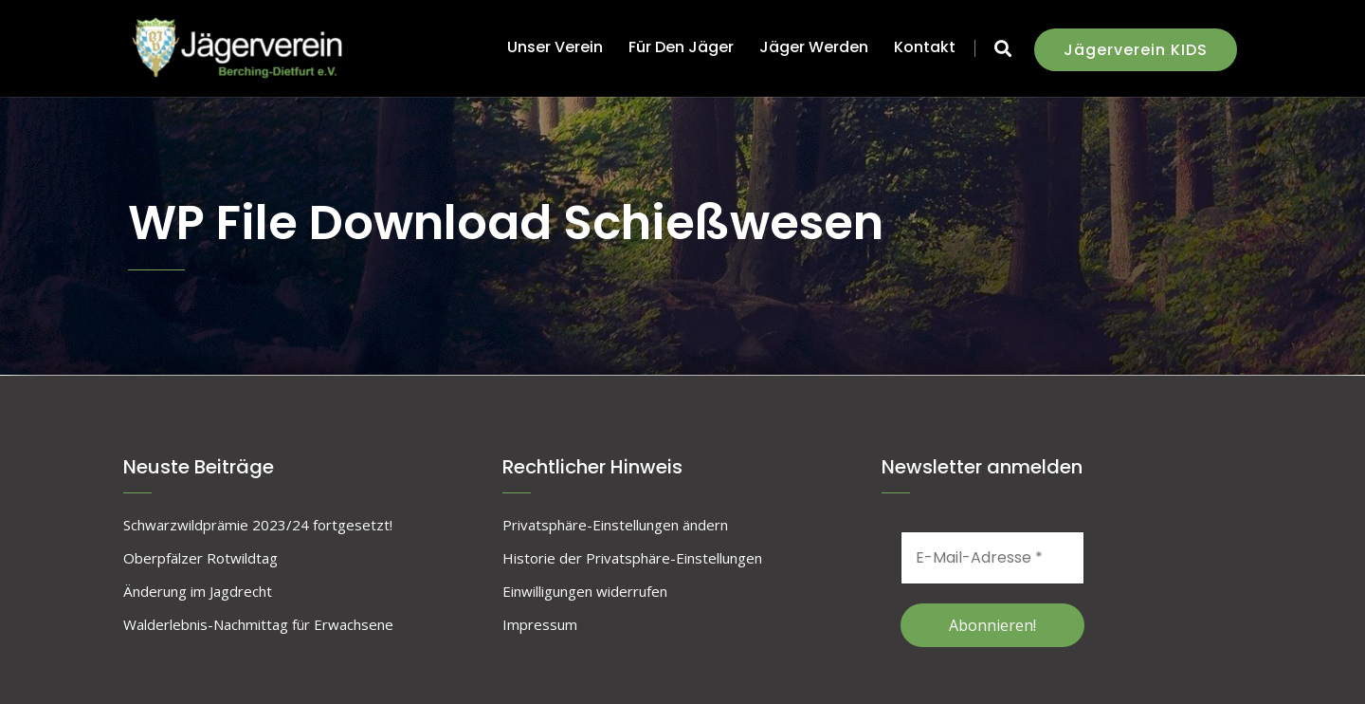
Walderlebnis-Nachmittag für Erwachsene (258, 624)
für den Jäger (681, 47)
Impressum (539, 624)
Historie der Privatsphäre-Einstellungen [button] (632, 557)
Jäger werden (813, 47)
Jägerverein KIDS (1136, 50)
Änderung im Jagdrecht (197, 591)
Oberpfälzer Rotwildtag (200, 557)
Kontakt (925, 47)
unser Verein (555, 47)
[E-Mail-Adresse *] (992, 557)
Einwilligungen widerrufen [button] (584, 591)
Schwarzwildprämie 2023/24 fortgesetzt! (257, 524)
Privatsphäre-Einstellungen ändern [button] (615, 524)
